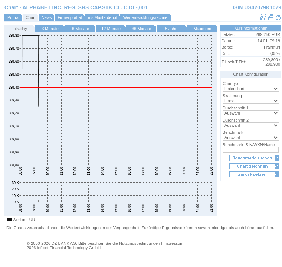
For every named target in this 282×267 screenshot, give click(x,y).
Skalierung (232, 95)
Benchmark (233, 132)
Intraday (19, 28)
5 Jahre (172, 28)
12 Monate (111, 28)
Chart (31, 17)
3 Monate (50, 28)
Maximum (203, 28)
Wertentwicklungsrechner (146, 17)
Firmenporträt (70, 17)
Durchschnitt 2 (236, 120)
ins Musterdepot (102, 17)
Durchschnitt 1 (236, 108)
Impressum (173, 243)
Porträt (13, 17)
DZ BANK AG (64, 243)
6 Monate (80, 28)
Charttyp (230, 83)
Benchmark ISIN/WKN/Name (249, 144)
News (47, 17)
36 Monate (141, 28)
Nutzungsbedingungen (139, 243)
